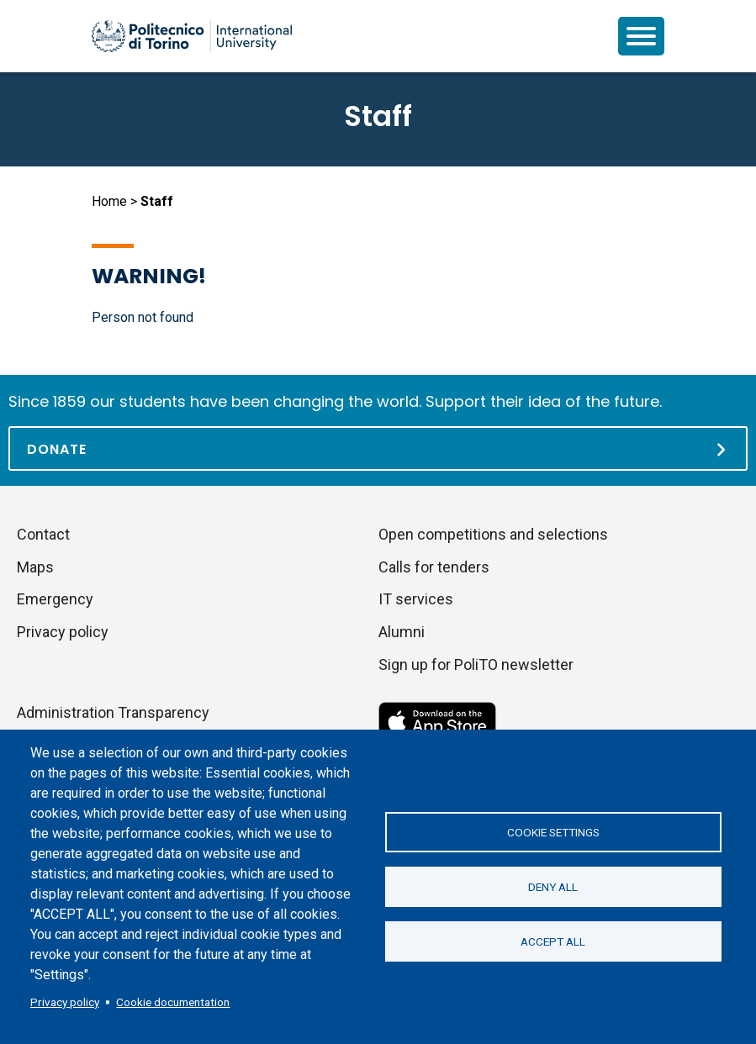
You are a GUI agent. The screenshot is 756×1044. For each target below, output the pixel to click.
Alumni (401, 632)
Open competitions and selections (493, 534)
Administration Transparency (113, 712)
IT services (415, 599)
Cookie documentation (173, 1002)
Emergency (55, 599)
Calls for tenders (433, 567)
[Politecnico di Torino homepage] (192, 36)
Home (109, 201)
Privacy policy (64, 1002)
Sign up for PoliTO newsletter (476, 664)
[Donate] (378, 448)
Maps (35, 567)
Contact (43, 534)
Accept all (553, 941)
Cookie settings (553, 832)
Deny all (553, 887)
